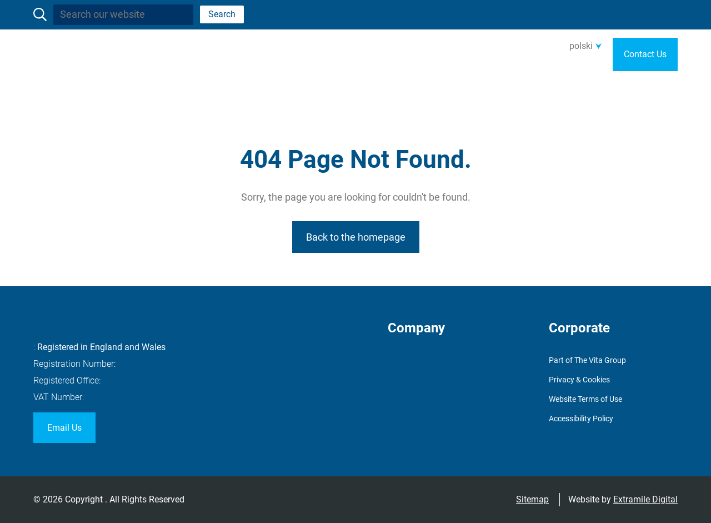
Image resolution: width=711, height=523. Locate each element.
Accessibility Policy (581, 418)
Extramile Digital (645, 499)
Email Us (64, 427)
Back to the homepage (355, 237)
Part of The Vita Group (587, 360)
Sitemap (532, 499)
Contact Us (645, 54)
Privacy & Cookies (579, 379)
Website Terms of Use (585, 399)
